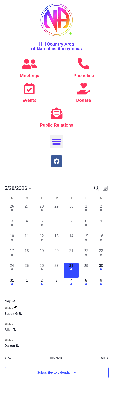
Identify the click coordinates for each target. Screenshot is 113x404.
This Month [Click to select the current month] (56, 357)
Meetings (29, 75)
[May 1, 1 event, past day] (86, 211)
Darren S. (12, 345)
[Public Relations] (56, 113)
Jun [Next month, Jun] (104, 357)
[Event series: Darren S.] (15, 340)
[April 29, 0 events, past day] (56, 211)
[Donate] (83, 88)
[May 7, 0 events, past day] (71, 225)
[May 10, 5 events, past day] (12, 240)
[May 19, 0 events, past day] (41, 255)
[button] (56, 141)
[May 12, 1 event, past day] (41, 240)
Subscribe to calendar (54, 372)
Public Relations (56, 125)
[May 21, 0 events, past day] (71, 255)
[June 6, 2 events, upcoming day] (101, 285)
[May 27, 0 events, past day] (56, 270)
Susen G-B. (13, 314)
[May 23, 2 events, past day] (101, 255)
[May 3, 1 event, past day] (12, 225)
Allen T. (10, 329)
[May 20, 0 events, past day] (56, 255)
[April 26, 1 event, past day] (12, 211)
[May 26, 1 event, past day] (41, 270)
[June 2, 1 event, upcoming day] (41, 285)
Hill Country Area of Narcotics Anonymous (56, 46)
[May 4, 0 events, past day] (26, 225)
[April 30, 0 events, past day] (71, 211)
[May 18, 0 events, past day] (26, 255)
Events (29, 100)
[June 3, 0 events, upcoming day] (56, 285)
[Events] (29, 88)
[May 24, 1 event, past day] (12, 270)
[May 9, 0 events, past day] (101, 225)
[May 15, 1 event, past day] (86, 240)
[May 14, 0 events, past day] (71, 240)
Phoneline (83, 75)
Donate (83, 100)
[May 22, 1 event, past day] (86, 255)
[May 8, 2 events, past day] (86, 225)
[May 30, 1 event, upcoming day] (101, 270)
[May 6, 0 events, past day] (56, 225)
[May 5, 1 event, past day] (41, 225)
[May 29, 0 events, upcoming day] (86, 270)
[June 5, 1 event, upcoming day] (86, 285)
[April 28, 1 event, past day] (41, 211)
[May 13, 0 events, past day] (56, 240)
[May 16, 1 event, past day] (101, 240)
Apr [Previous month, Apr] (9, 357)
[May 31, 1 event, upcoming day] (12, 285)
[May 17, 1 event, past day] (12, 255)
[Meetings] (29, 63)
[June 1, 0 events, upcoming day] (26, 285)
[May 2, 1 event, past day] (101, 211)
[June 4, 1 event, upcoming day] (71, 285)
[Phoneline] (83, 63)
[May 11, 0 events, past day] (26, 240)
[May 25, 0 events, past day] (26, 270)
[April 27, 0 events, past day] (26, 211)
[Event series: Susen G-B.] (15, 308)
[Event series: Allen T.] (15, 324)
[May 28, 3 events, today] (71, 270)
